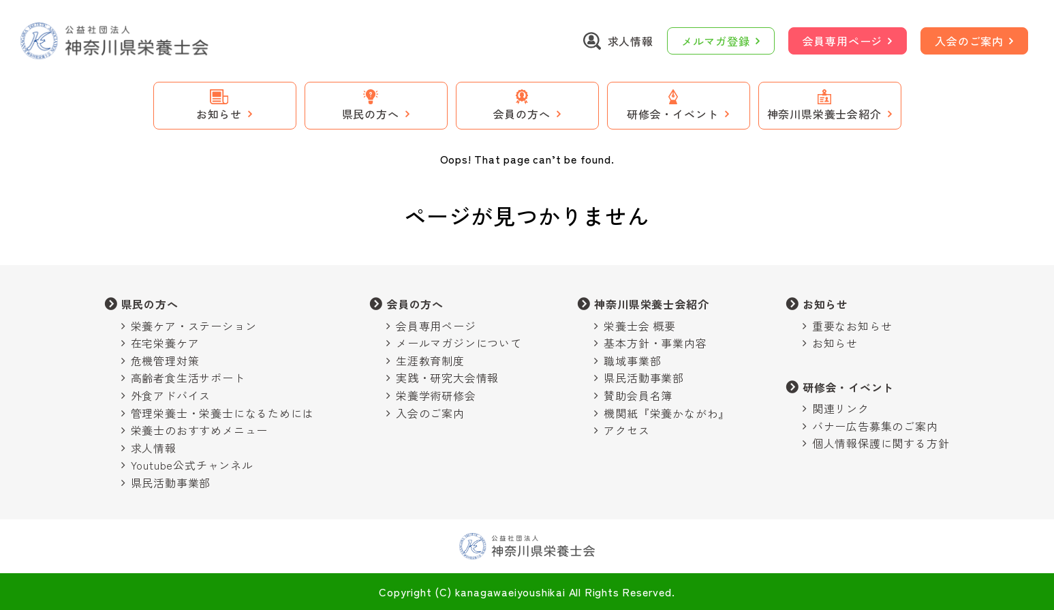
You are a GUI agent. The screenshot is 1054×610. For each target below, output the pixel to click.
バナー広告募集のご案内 (875, 426)
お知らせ (825, 303)
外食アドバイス (171, 395)
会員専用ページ (843, 41)
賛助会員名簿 (638, 395)
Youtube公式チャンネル (192, 465)
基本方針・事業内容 (655, 343)
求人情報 (153, 448)
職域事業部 (632, 360)
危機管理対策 (165, 360)
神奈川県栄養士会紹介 (651, 303)
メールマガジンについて (459, 343)
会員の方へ (415, 303)
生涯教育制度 (430, 360)
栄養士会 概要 (640, 326)
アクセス (626, 430)
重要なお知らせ (852, 326)
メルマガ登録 (715, 41)
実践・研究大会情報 (447, 377)
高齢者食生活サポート (188, 377)
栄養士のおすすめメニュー (199, 430)
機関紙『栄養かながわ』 (667, 413)
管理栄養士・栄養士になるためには (222, 413)
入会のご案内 (969, 41)
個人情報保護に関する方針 (881, 443)
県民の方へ (150, 303)
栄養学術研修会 (436, 395)
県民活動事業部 (171, 482)
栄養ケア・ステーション (194, 326)
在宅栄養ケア (165, 343)
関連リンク (840, 408)
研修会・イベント (848, 387)
